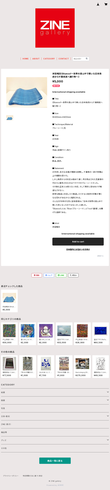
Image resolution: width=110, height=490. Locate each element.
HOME (26, 59)
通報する (100, 256)
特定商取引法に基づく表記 (32, 476)
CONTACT (64, 59)
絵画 (3, 392)
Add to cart (78, 241)
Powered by (55, 485)
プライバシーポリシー (11, 476)
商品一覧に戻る (55, 461)
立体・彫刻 (5, 416)
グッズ (3, 440)
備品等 (4, 432)
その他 (4, 448)
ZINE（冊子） (6, 424)
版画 (3, 400)
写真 (3, 408)
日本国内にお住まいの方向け (78, 249)
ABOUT (36, 59)
